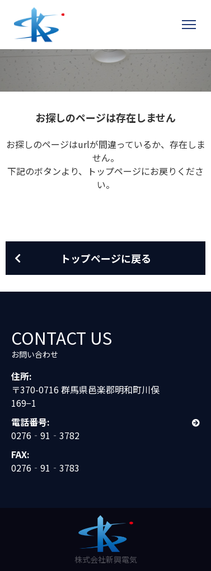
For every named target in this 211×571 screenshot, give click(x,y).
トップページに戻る (105, 258)
